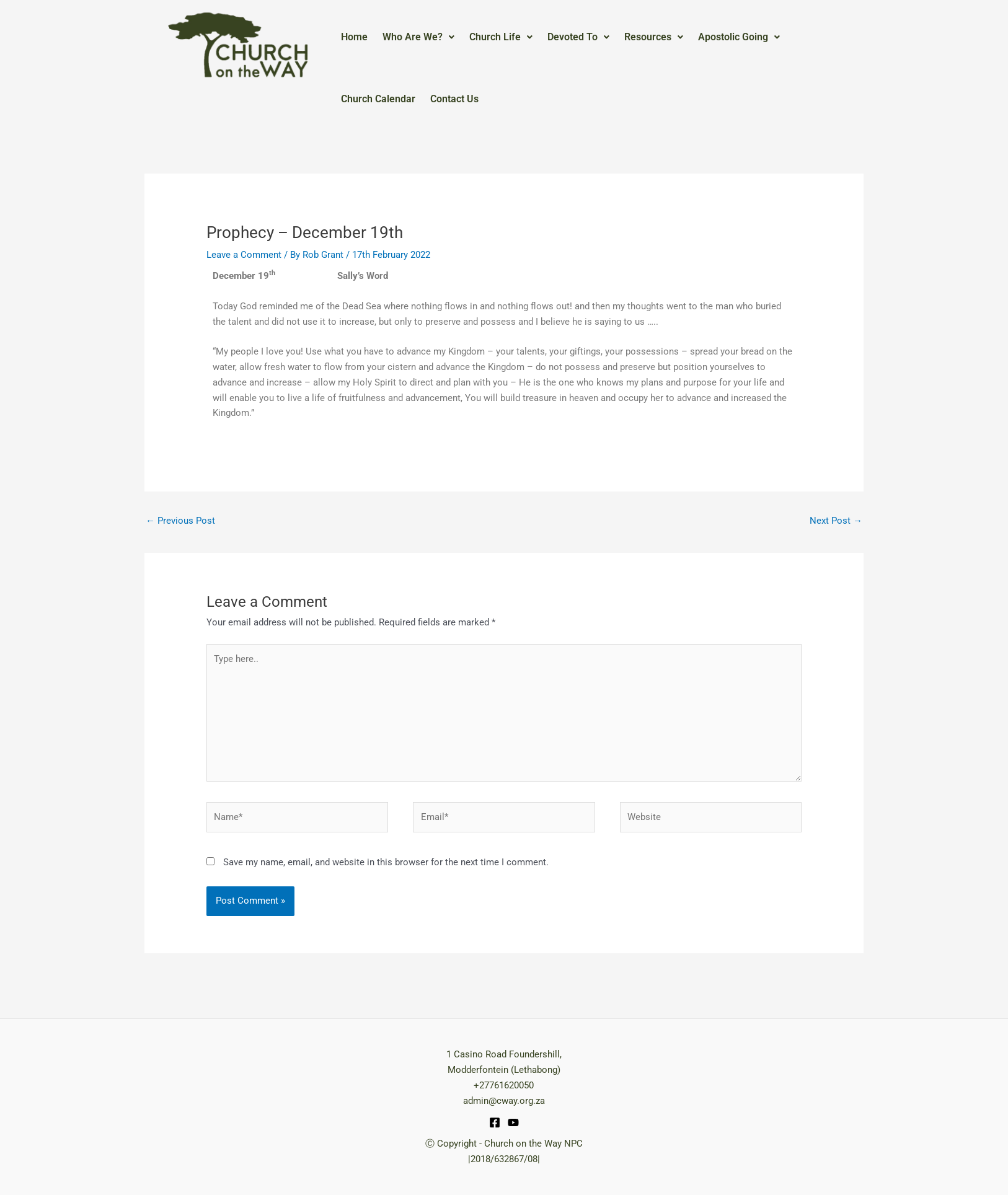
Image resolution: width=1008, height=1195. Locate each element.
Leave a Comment (243, 254)
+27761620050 (504, 1085)
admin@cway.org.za (504, 1100)
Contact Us (454, 99)
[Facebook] (494, 1122)
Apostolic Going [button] (739, 37)
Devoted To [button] (578, 37)
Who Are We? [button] (418, 37)
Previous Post (180, 520)
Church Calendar (378, 99)
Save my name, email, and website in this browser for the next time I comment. (386, 862)
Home (354, 37)
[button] (418, 37)
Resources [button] (653, 37)
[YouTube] (513, 1122)
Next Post (836, 520)
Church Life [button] (501, 37)
